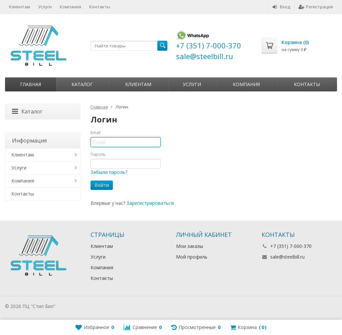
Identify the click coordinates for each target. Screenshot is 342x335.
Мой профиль (191, 257)
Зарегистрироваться (150, 203)
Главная (30, 84)
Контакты (99, 7)
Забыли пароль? (109, 172)
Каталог (82, 84)
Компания (70, 7)
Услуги (45, 7)
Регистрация (316, 7)
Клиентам (19, 7)
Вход (281, 7)
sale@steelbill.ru (287, 257)
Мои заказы (189, 246)
